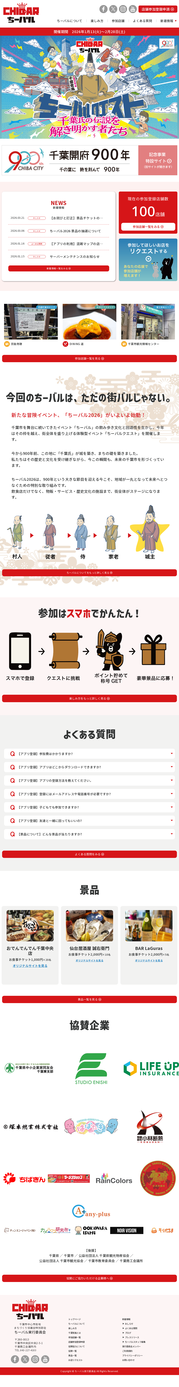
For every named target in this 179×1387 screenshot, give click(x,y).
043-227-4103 (29, 1362)
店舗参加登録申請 (158, 9)
